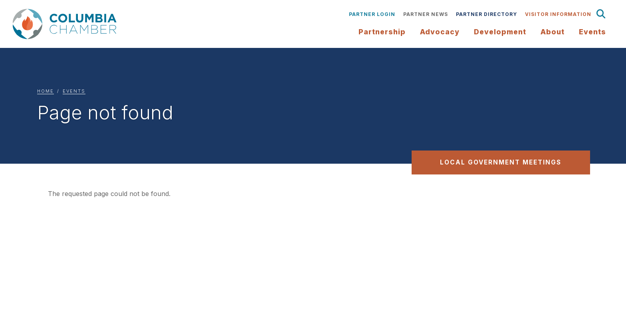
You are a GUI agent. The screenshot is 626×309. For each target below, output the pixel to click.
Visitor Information (558, 14)
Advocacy (440, 32)
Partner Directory (486, 14)
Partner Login (372, 14)
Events (74, 91)
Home (45, 91)
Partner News (425, 14)
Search (601, 14)
